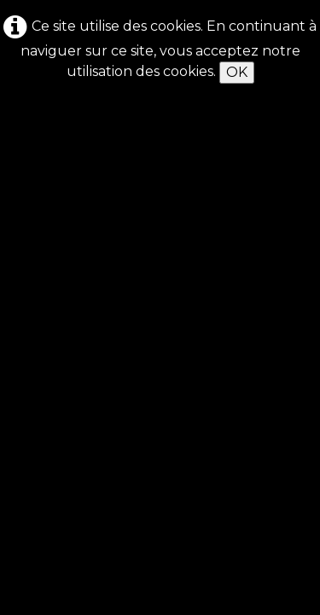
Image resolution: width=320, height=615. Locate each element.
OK (236, 72)
